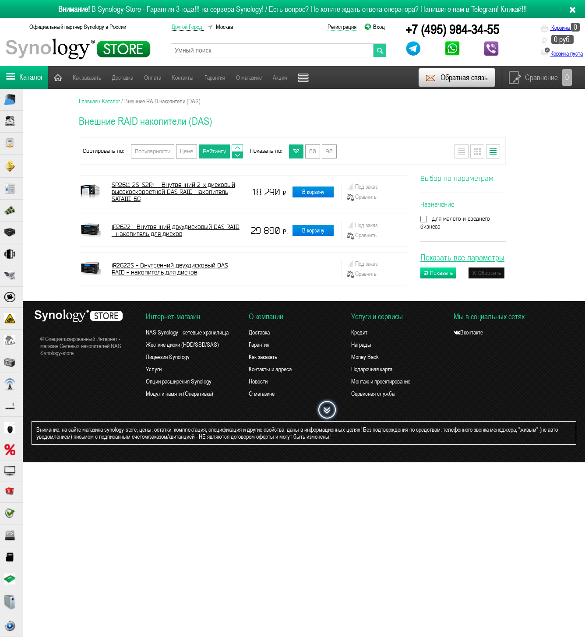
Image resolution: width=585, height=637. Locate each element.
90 (329, 151)
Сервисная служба (373, 393)
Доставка (122, 77)
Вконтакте (468, 332)
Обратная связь (456, 77)
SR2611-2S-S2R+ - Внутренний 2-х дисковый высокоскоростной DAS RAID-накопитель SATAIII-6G (173, 191)
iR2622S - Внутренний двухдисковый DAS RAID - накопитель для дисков (170, 269)
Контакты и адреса (270, 369)
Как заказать (87, 77)
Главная (58, 77)
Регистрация (342, 26)
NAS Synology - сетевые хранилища (187, 332)
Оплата (152, 77)
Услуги (154, 369)
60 (312, 151)
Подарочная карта (371, 369)
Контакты (183, 77)
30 (296, 151)
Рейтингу (214, 151)
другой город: (188, 26)
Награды (361, 344)
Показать (438, 273)
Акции (280, 77)
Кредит (359, 332)
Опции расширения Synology (178, 381)
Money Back (365, 356)
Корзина (560, 27)
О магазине (249, 77)
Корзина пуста (566, 53)
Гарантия (214, 77)
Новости (258, 381)
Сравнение (540, 77)
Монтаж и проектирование (380, 381)
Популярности (152, 151)
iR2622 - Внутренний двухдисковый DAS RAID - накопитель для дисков (176, 230)
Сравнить (362, 197)
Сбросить (486, 273)
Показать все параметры (462, 257)
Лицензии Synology (168, 356)
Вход (379, 26)
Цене (186, 151)
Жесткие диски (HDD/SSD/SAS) (182, 344)
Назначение (437, 204)
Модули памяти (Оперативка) (179, 393)
